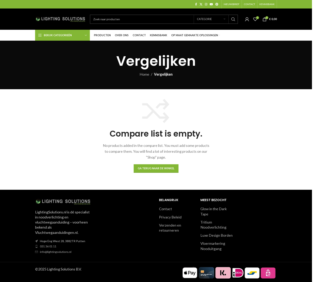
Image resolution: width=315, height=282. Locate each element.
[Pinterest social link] (216, 4)
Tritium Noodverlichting (213, 224)
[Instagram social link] (206, 4)
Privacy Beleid (170, 217)
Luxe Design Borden (216, 235)
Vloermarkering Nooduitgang (212, 246)
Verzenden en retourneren (170, 227)
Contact (165, 209)
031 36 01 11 (48, 246)
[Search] (164, 19)
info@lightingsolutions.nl (55, 251)
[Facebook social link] (196, 4)
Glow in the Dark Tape (213, 211)
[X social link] (201, 4)
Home (144, 74)
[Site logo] (60, 18)
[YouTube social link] (211, 4)
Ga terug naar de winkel (156, 168)
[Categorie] (211, 19)
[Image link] (63, 201)
